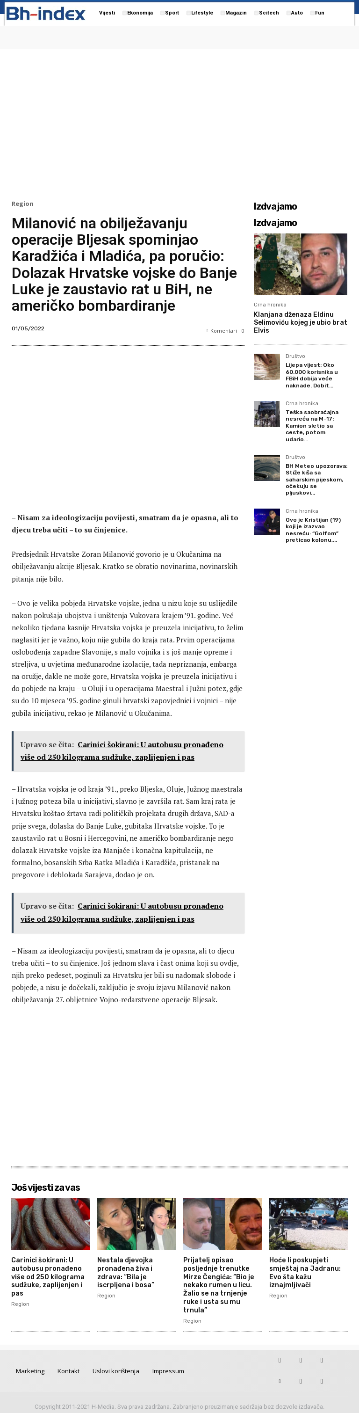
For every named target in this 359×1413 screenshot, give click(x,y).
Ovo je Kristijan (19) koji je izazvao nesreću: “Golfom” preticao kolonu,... (313, 530)
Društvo (295, 356)
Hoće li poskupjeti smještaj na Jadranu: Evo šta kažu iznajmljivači (303, 1271)
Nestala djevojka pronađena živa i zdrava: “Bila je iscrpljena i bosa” (125, 1271)
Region (23, 203)
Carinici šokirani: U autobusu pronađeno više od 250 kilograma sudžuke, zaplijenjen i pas (46, 1275)
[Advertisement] (179, 122)
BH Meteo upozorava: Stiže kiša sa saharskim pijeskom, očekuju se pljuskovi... (316, 479)
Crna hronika (270, 304)
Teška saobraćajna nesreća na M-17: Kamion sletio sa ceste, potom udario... (312, 426)
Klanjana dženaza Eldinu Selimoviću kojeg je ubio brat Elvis (300, 323)
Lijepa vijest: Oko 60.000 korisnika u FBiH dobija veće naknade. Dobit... (312, 375)
